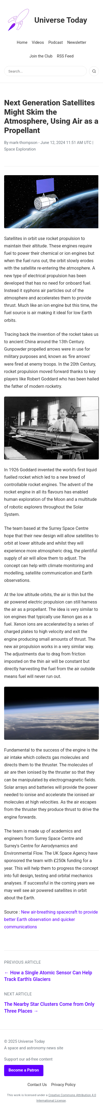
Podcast (55, 42)
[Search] (94, 71)
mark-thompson (23, 142)
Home (22, 42)
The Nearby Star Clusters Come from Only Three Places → (49, 1007)
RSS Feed (65, 56)
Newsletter (76, 42)
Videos (38, 42)
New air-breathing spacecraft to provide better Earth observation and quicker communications (51, 919)
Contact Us (37, 1084)
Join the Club (40, 56)
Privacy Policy (63, 1084)
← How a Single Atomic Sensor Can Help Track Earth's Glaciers (48, 976)
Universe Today (45, 20)
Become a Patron (24, 1070)
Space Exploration (20, 149)
